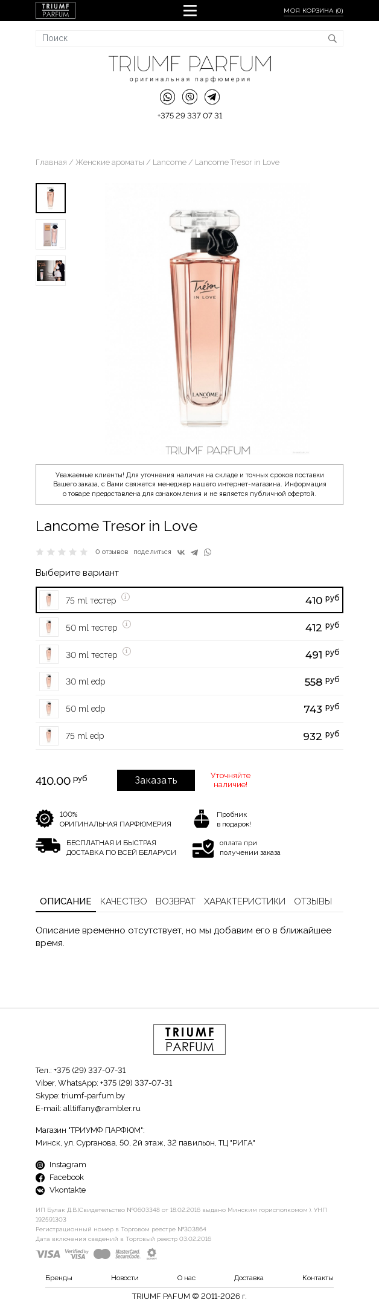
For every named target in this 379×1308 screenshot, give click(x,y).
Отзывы (313, 901)
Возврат (176, 901)
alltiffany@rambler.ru (102, 1108)
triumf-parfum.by (93, 1095)
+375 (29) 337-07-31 (90, 1070)
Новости (125, 1278)
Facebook (60, 1177)
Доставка (249, 1278)
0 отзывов (112, 552)
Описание (66, 901)
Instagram (61, 1164)
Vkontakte (61, 1189)
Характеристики (244, 901)
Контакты (318, 1278)
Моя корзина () (313, 10)
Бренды (58, 1278)
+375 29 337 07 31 (190, 115)
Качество (123, 901)
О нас (186, 1278)
